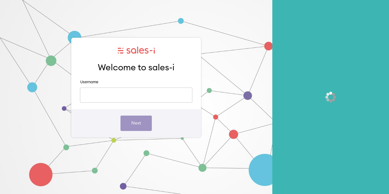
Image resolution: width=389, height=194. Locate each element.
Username (89, 82)
